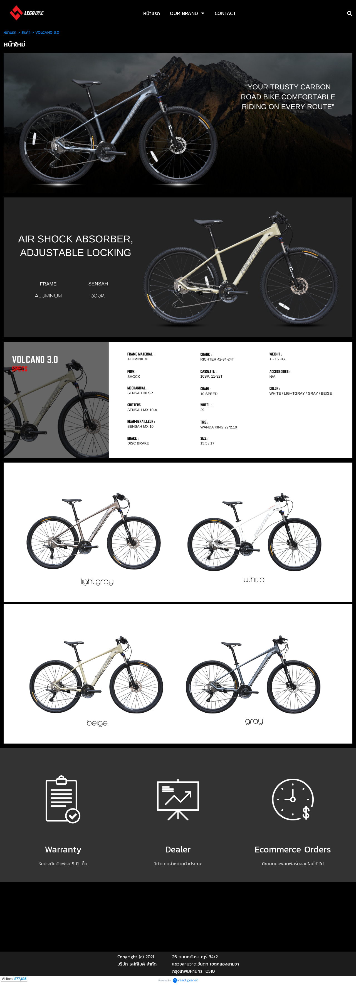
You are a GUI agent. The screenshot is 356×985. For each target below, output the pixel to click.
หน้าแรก (10, 32)
